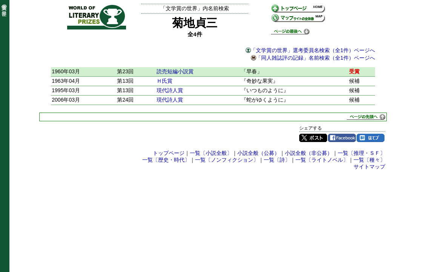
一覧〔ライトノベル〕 (321, 160)
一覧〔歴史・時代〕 (166, 160)
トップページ (169, 153)
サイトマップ (369, 167)
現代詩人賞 (170, 90)
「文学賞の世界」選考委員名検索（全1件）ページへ (313, 50)
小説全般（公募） (258, 153)
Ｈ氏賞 (164, 81)
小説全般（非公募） (308, 153)
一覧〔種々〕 (369, 160)
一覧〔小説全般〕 (211, 153)
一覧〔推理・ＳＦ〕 (361, 153)
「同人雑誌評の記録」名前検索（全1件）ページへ (315, 58)
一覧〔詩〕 (277, 160)
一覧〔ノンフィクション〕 (226, 160)
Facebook (342, 138)
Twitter (313, 138)
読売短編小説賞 (175, 71)
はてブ (370, 138)
